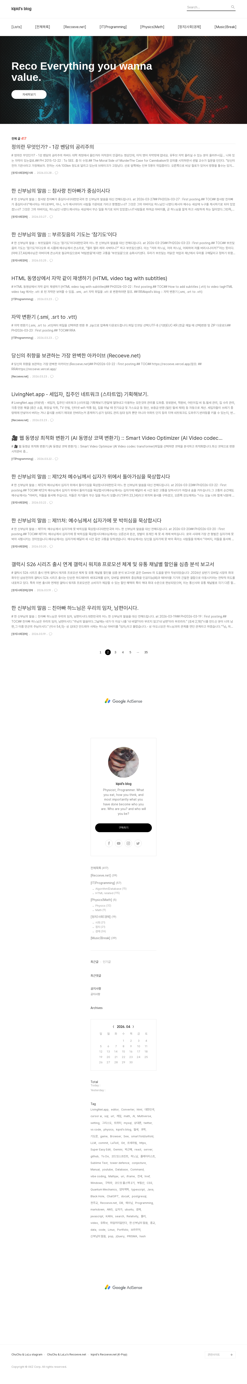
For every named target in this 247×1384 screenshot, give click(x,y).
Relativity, (133, 1216)
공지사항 (95, 994)
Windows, (97, 1183)
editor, (115, 1109)
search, (120, 1216)
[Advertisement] (123, 701)
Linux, (111, 1229)
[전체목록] (42, 27)
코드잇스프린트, (120, 1156)
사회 (100, 922)
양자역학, (124, 1189)
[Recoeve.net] (75, 27)
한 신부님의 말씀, (138, 1223)
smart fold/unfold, (142, 1136)
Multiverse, (144, 1116)
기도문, (94, 1136)
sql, (106, 1116)
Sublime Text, (99, 1163)
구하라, (109, 1183)
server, (148, 1149)
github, (95, 1156)
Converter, (128, 1109)
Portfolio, (123, 1229)
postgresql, (139, 1196)
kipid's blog (21, 9)
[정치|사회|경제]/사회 (22, 172)
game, (104, 1136)
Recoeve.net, (109, 1203)
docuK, (125, 1196)
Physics (103, 905)
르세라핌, (132, 1143)
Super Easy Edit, (101, 1149)
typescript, (138, 1189)
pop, (111, 1236)
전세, (140, 1176)
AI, (134, 1116)
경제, (139, 1209)
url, (113, 1116)
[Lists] (16, 27)
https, (143, 1143)
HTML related (107, 893)
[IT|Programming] (113, 27)
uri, (123, 1176)
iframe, (131, 1176)
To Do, (105, 1156)
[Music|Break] (225, 27)
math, (127, 1116)
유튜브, (104, 1223)
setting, (95, 1123)
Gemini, (118, 1149)
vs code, (96, 1129)
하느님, (135, 1156)
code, (102, 1229)
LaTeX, (115, 1143)
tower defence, (120, 1163)
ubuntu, (129, 1209)
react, (138, 1149)
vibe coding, (99, 1176)
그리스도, (107, 1123)
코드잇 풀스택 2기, (125, 1183)
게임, (119, 1116)
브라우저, (136, 1229)
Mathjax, (113, 1176)
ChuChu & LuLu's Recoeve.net (66, 1354)
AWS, (110, 1209)
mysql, (128, 1123)
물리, (143, 1216)
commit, (103, 1143)
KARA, (109, 1216)
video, (95, 1223)
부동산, (141, 1183)
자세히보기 (29, 94)
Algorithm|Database (111, 888)
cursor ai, (97, 1116)
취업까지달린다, (119, 1223)
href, (147, 1176)
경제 (100, 931)
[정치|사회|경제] (189, 27)
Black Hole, (98, 1196)
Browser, (116, 1136)
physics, (109, 1129)
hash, (143, 1236)
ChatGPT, (113, 1196)
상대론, (138, 1123)
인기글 (107, 962)
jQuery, (120, 1236)
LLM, (94, 1143)
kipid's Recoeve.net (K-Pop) (109, 1354)
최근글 (94, 962)
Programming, (144, 1203)
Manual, (95, 1169)
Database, (122, 1169)
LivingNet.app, (100, 1109)
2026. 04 (123, 1027)
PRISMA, (132, 1236)
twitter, (148, 1123)
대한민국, (150, 1109)
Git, (123, 1143)
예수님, (129, 1203)
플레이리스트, (148, 1156)
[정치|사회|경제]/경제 (22, 590)
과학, (143, 1129)
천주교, (94, 1203)
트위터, (118, 1123)
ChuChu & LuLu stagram (26, 1354)
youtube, (108, 1169)
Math (100, 910)
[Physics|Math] (152, 27)
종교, (153, 1223)
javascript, (97, 1216)
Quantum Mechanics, (104, 1189)
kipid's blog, (124, 1129)
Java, (150, 1189)
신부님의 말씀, (98, 1236)
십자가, (119, 1209)
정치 (100, 927)
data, (94, 1229)
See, (126, 1136)
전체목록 (99, 868)
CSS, (150, 1183)
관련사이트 (214, 1354)
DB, (121, 1203)
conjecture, (139, 1163)
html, (140, 1109)
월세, (136, 1129)
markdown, (98, 1209)
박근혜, (129, 1149)
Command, (137, 1169)
